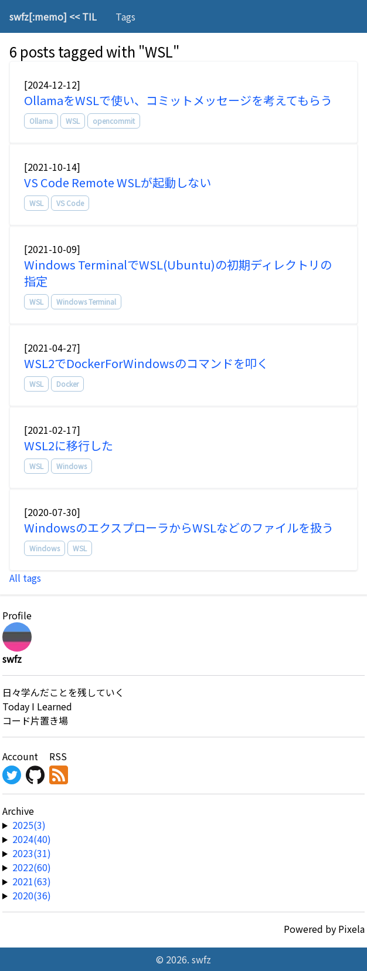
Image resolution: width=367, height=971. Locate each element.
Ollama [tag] (41, 121)
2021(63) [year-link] (31, 881)
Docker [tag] (67, 384)
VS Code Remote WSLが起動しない (117, 182)
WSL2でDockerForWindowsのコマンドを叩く (146, 363)
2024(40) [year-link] (31, 839)
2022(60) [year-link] (31, 867)
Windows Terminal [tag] (86, 301)
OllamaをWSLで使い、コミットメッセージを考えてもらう (178, 100)
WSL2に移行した (68, 445)
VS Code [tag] (70, 203)
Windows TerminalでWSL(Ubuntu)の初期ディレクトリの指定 (178, 272)
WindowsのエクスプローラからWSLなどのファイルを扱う (179, 527)
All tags (25, 578)
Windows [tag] (71, 466)
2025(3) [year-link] (29, 825)
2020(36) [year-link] (31, 895)
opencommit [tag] (114, 121)
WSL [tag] (73, 121)
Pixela (351, 929)
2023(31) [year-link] (31, 853)
